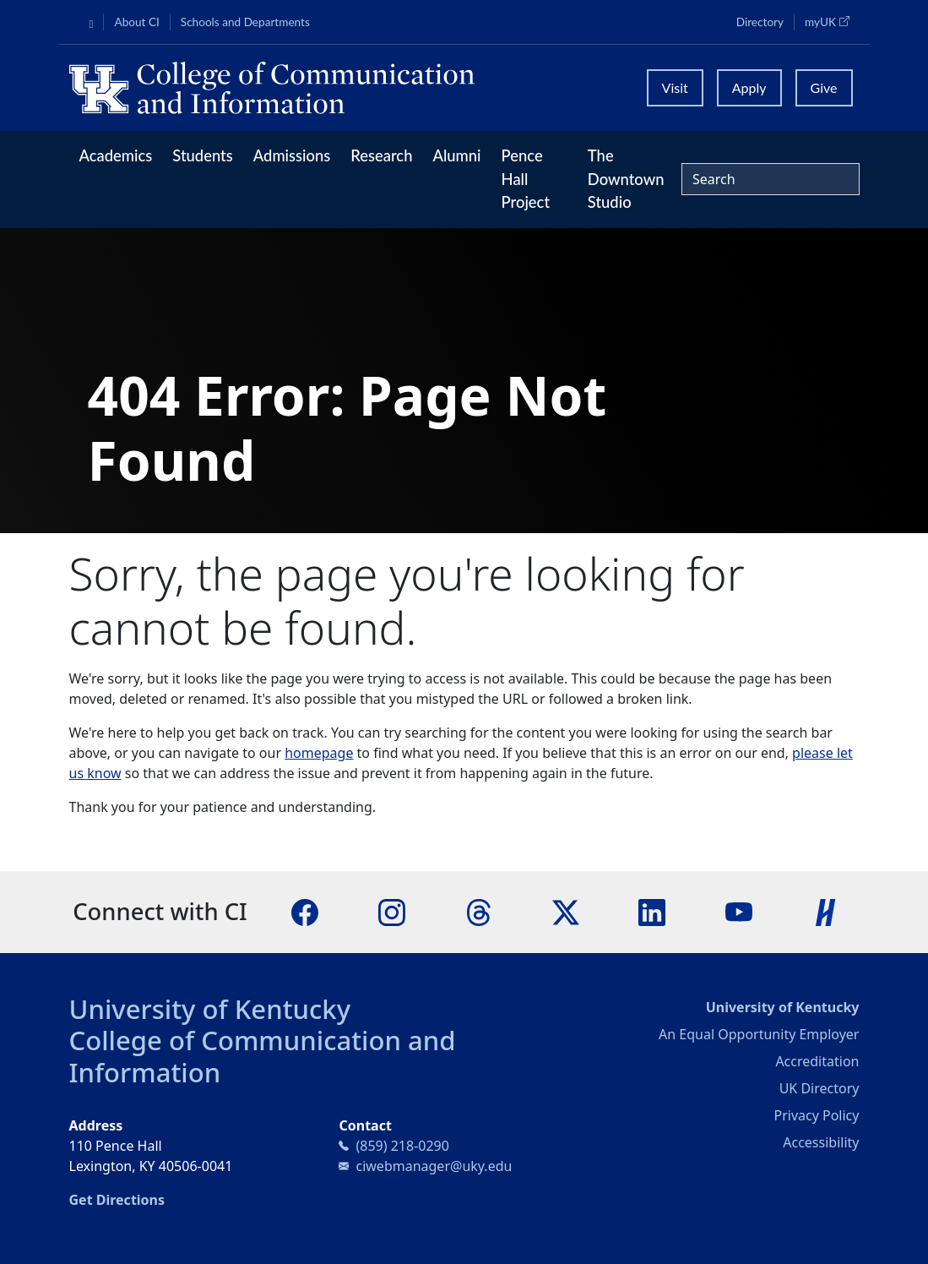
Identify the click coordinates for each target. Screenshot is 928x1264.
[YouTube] (738, 911)
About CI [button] (136, 22)
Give (824, 87)
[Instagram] (391, 911)
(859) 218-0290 (401, 1145)
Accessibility (821, 1142)
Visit (675, 87)
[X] (565, 911)
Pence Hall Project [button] (526, 178)
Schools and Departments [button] (245, 22)
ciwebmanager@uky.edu (433, 1166)
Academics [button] (116, 155)
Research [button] (381, 155)
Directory (760, 22)
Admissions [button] (292, 155)
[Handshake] (826, 911)
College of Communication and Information (262, 1055)
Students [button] (202, 155)
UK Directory (819, 1088)
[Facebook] (304, 911)
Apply (749, 87)
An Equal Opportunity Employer (759, 1034)
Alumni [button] (456, 155)
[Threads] (478, 911)
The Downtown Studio (626, 178)
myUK (832, 21)
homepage (319, 753)
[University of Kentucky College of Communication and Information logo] (348, 88)
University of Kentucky (210, 1009)
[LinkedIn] (651, 911)
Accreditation (817, 1061)
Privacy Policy (816, 1115)
